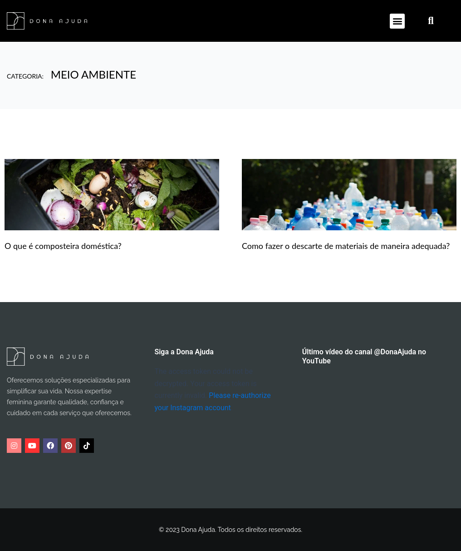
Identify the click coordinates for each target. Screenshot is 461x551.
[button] (397, 21)
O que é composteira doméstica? (63, 246)
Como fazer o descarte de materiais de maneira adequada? (346, 246)
